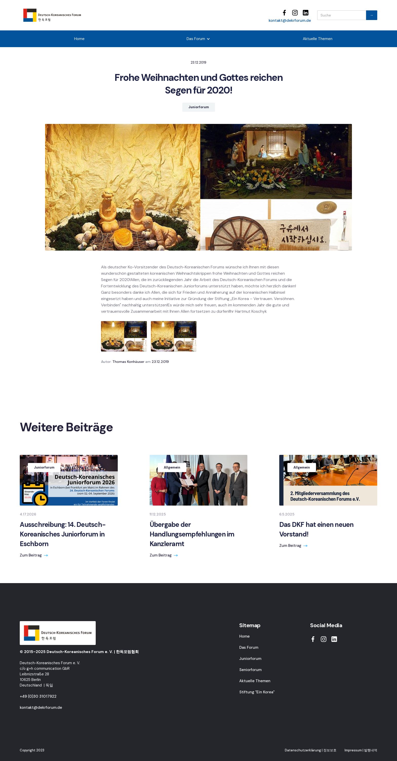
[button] (198, 38)
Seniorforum (250, 669)
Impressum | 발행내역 (361, 750)
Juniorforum (250, 658)
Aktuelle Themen (317, 38)
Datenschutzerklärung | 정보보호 (310, 750)
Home (79, 38)
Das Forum (248, 647)
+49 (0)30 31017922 (38, 696)
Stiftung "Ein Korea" (256, 692)
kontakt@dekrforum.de (290, 20)
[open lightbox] (124, 336)
